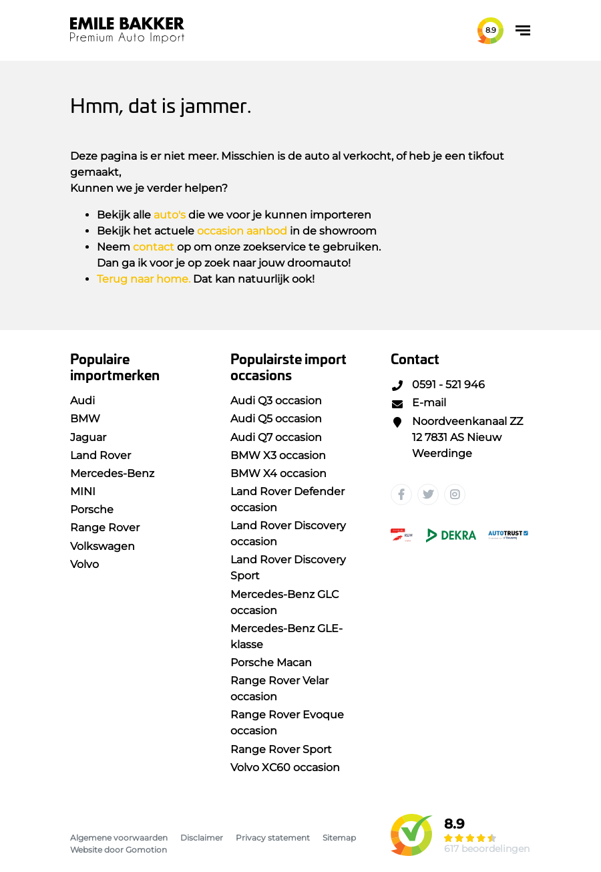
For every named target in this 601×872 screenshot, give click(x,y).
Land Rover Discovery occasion (288, 533)
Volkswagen (102, 546)
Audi (82, 400)
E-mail (418, 402)
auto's (170, 214)
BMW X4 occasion (278, 473)
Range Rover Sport (281, 749)
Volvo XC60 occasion (285, 767)
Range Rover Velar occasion (279, 688)
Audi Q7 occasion (276, 437)
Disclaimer (201, 838)
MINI (82, 491)
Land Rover (100, 455)
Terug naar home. (143, 279)
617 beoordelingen (487, 849)
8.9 (490, 30)
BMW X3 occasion (278, 455)
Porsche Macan (271, 662)
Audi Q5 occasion (276, 418)
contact (153, 247)
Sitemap (339, 838)
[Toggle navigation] (523, 30)
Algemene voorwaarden (119, 838)
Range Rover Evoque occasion (287, 722)
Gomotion (146, 850)
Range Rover (105, 527)
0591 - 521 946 (438, 384)
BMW (85, 418)
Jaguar (88, 437)
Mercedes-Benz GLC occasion (284, 602)
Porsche (92, 509)
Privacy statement (273, 838)
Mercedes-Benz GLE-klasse (286, 636)
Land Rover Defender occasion (287, 499)
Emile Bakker (127, 30)
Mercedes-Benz (112, 473)
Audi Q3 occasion (276, 400)
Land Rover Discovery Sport (288, 567)
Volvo (84, 564)
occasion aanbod (242, 231)
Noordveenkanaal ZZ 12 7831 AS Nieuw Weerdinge (457, 437)
